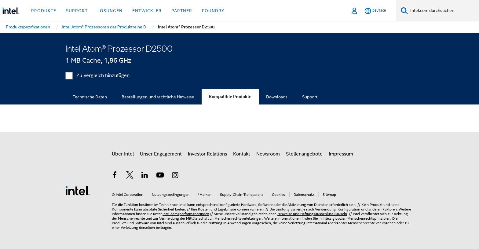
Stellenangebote (304, 154)
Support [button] (77, 10)
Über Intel (123, 154)
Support (309, 97)
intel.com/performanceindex (186, 213)
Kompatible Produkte (230, 97)
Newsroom (268, 154)
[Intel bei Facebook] (114, 175)
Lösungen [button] (109, 10)
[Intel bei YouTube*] (160, 175)
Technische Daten (90, 97)
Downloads (276, 97)
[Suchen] (404, 10)
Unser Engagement (161, 154)
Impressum (341, 154)
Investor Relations (207, 154)
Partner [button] (181, 10)
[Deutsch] (375, 10)
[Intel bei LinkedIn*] (145, 175)
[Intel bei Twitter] (130, 175)
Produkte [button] (43, 10)
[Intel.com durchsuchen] (443, 10)
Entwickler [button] (147, 10)
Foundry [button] (213, 10)
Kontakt (241, 154)
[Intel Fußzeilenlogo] (77, 190)
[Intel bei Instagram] (175, 175)
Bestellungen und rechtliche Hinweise (158, 97)
